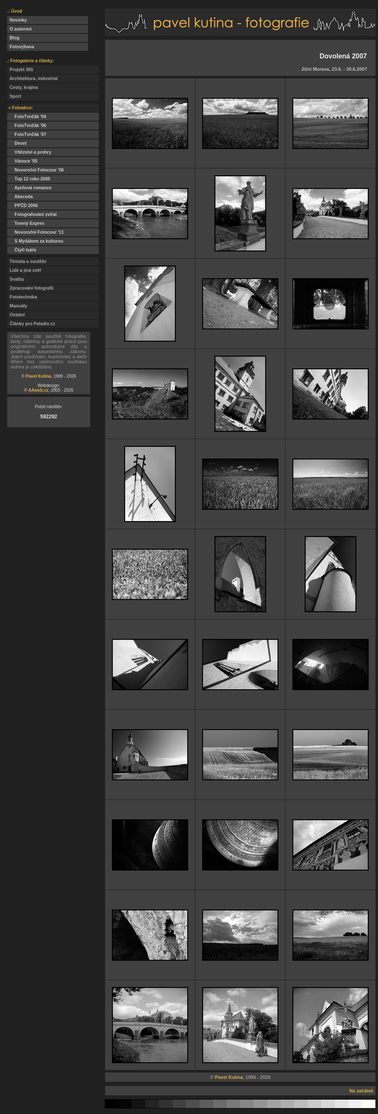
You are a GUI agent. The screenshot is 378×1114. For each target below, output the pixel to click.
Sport (14, 96)
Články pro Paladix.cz (31, 323)
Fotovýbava (20, 46)
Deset (17, 143)
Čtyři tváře (21, 250)
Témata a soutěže (26, 261)
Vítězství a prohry (29, 152)
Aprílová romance (29, 187)
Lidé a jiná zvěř (24, 270)
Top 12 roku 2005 (28, 179)
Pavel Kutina (38, 376)
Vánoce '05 (22, 161)
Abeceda (20, 196)
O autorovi (19, 29)
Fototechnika (22, 297)
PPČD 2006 (22, 205)
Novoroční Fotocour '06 (35, 170)
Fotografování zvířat (32, 214)
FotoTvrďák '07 (26, 134)
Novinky (17, 20)
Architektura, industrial (32, 78)
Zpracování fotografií (30, 288)
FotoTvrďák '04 (26, 116)
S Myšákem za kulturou (35, 241)
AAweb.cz (38, 390)
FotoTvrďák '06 (26, 125)
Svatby (15, 279)
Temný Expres (25, 223)
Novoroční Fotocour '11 (35, 232)
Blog (13, 38)
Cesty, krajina (22, 87)
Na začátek (361, 1090)
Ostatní (16, 314)
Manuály (17, 306)
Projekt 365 (20, 69)
